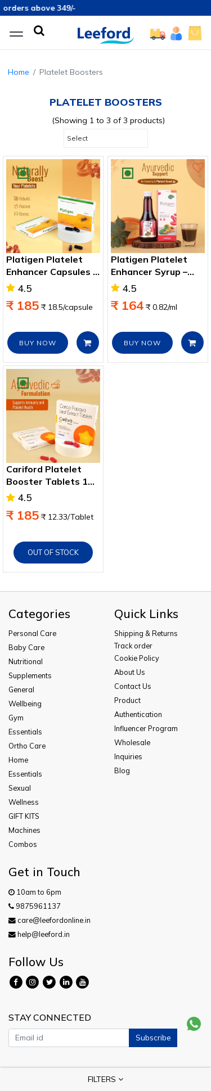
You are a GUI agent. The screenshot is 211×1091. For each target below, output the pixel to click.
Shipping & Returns (146, 633)
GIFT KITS (23, 816)
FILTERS (105, 1079)
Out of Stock (53, 552)
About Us (129, 672)
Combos (22, 844)
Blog (122, 770)
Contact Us (132, 686)
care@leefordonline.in (49, 920)
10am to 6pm (34, 891)
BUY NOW (37, 343)
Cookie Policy (136, 657)
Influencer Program (146, 728)
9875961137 (34, 905)
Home (18, 72)
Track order (133, 645)
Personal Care (32, 633)
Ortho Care (27, 745)
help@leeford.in (39, 934)
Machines (24, 830)
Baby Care (26, 647)
